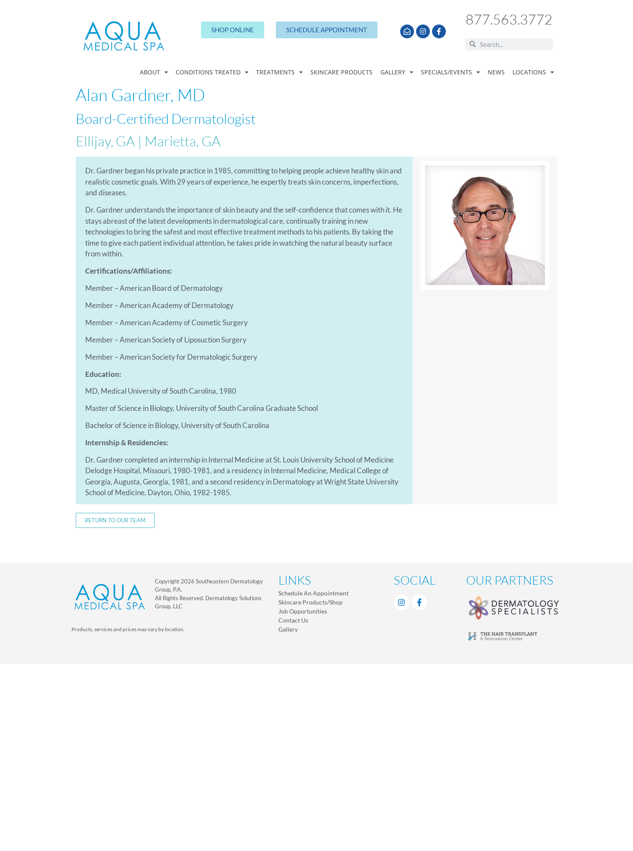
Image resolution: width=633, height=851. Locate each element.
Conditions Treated (212, 72)
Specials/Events (450, 72)
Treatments (279, 72)
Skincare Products (341, 72)
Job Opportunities (302, 611)
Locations (533, 72)
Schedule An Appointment (313, 593)
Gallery (396, 72)
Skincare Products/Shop (310, 602)
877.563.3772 (509, 19)
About (154, 72)
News (496, 72)
